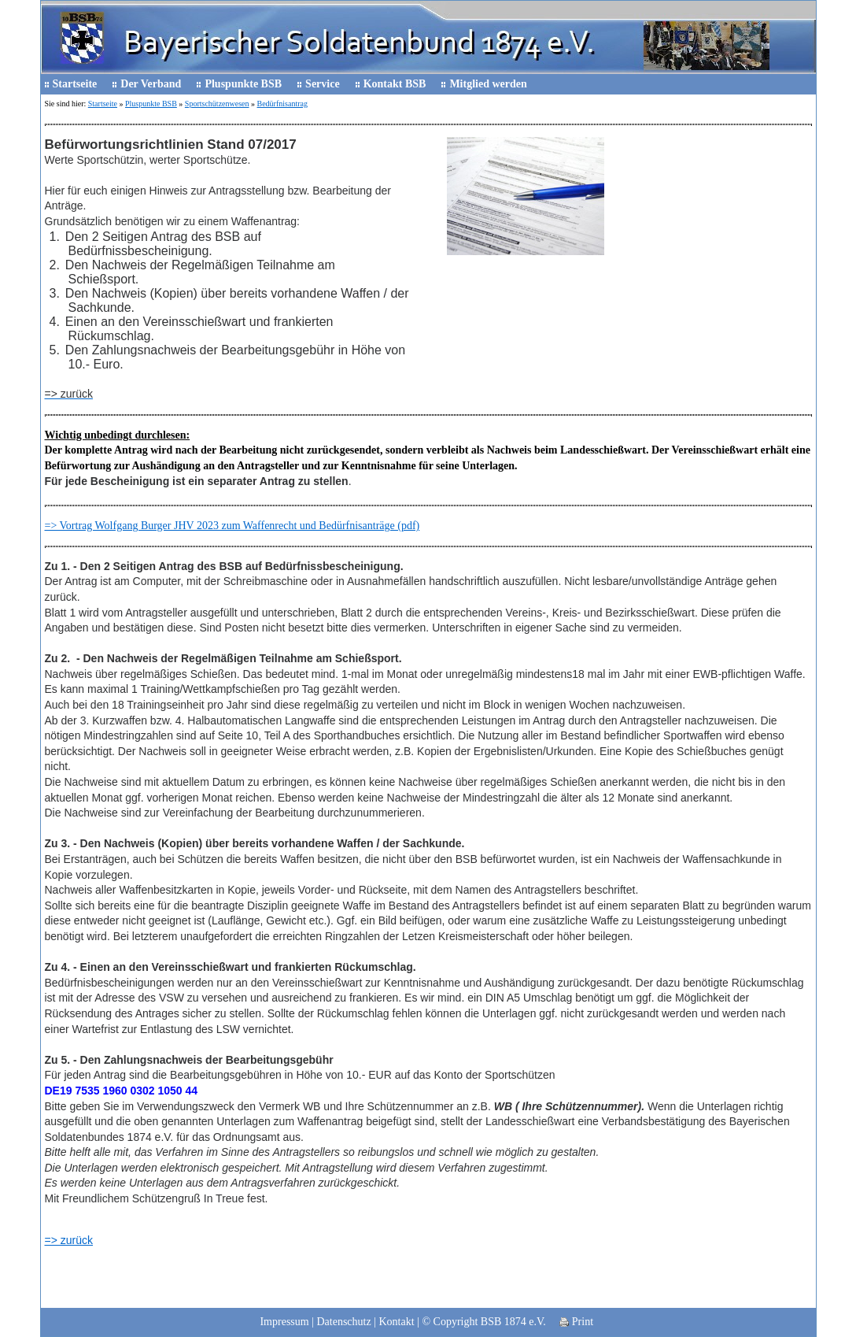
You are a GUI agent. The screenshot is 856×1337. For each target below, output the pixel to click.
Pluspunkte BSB (243, 84)
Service (322, 84)
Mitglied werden (487, 84)
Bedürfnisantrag (282, 103)
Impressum (284, 1322)
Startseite (75, 84)
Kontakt (397, 1322)
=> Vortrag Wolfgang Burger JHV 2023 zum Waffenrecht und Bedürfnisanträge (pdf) (232, 525)
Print (576, 1322)
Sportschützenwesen (217, 103)
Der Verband (150, 84)
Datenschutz (343, 1322)
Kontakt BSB (394, 84)
